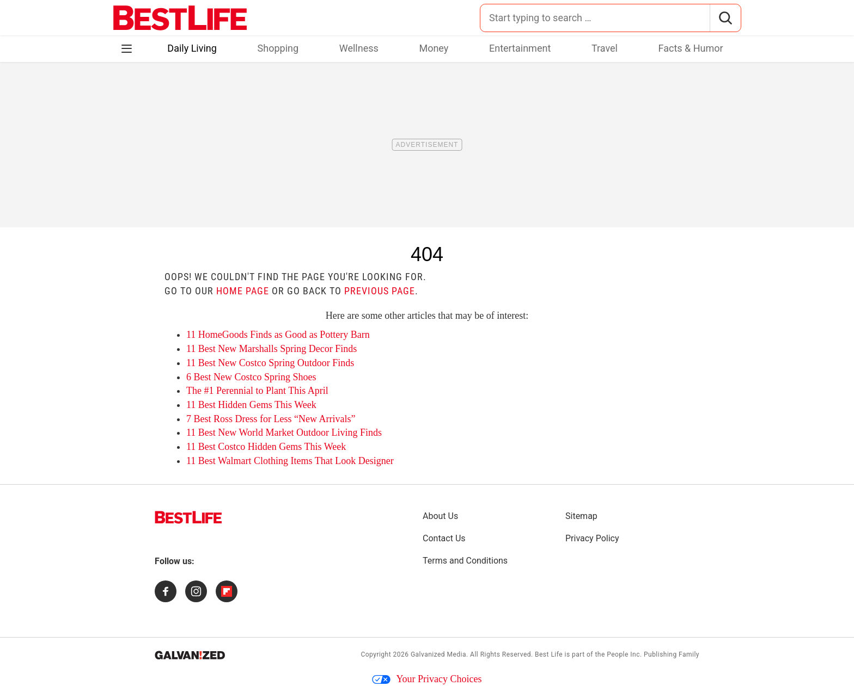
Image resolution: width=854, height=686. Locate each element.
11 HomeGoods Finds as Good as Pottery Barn (278, 334)
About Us (440, 516)
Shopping (278, 48)
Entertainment (520, 48)
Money (433, 48)
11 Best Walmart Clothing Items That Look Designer (290, 460)
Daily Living (192, 48)
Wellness (359, 48)
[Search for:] (595, 18)
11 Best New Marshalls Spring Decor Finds (271, 348)
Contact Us (444, 538)
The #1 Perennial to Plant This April (257, 390)
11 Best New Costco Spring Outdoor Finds (270, 362)
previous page (379, 290)
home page (242, 290)
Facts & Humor (690, 48)
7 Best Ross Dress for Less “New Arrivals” (270, 418)
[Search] (725, 18)
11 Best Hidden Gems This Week (251, 404)
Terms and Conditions (465, 560)
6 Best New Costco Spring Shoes (251, 377)
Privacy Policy (592, 538)
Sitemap (581, 516)
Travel (604, 48)
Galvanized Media (438, 654)
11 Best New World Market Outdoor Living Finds (284, 432)
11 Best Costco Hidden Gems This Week (266, 446)
